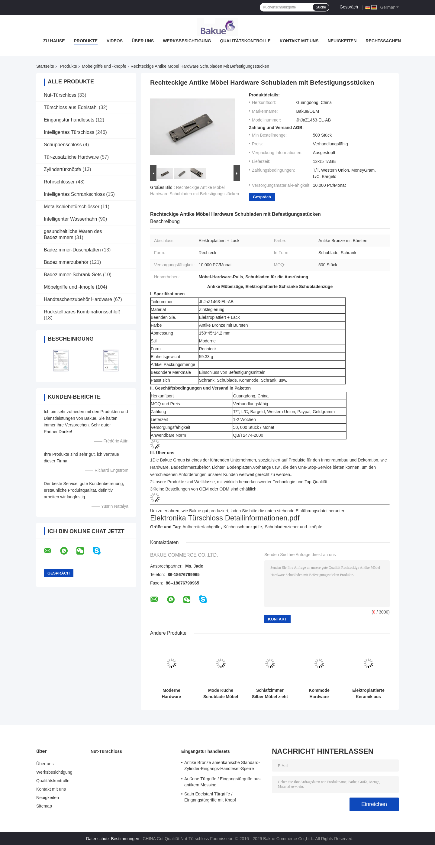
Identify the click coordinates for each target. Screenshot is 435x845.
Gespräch (349, 7)
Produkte (86, 40)
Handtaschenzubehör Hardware (78, 299)
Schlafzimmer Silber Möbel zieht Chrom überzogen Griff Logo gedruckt (270, 693)
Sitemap (44, 806)
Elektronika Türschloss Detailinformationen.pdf (224, 518)
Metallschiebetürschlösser (71, 206)
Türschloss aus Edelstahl (71, 107)
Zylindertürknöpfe (62, 169)
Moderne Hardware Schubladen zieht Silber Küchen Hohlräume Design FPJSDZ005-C (171, 693)
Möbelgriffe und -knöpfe (104, 66)
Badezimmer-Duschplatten (72, 249)
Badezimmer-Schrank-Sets (73, 274)
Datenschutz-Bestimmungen (112, 838)
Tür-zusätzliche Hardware (71, 157)
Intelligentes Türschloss (69, 132)
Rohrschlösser (59, 181)
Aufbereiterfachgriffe (201, 526)
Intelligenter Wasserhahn (70, 219)
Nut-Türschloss (60, 95)
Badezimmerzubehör (66, 262)
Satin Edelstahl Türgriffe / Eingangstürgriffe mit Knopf (210, 797)
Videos (115, 40)
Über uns (143, 40)
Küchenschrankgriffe (243, 526)
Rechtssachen (383, 40)
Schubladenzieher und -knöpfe (293, 526)
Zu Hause (54, 40)
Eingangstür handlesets (69, 119)
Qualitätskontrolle (245, 40)
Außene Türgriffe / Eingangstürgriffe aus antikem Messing (222, 781)
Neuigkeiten (342, 40)
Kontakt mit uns (299, 40)
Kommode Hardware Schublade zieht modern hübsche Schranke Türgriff (319, 693)
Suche (321, 7)
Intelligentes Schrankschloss (74, 194)
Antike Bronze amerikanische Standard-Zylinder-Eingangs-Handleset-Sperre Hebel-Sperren (222, 766)
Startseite (45, 66)
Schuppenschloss (63, 144)
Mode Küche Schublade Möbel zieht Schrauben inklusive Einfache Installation (220, 693)
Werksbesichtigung (187, 40)
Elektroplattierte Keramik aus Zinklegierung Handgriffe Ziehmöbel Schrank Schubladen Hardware (368, 693)
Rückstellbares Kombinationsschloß (82, 311)
